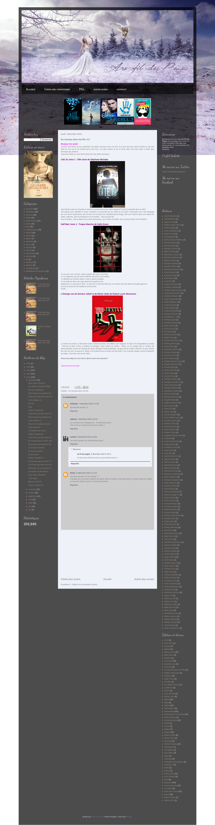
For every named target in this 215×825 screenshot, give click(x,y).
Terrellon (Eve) (170, 569)
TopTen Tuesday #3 (35, 458)
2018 (29, 367)
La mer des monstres (36, 448)
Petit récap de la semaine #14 (39, 417)
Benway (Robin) (170, 243)
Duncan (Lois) (169, 329)
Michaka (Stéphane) (172, 480)
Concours (168, 667)
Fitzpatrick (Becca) (171, 349)
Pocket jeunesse (170, 720)
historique (30, 241)
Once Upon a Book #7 (36, 383)
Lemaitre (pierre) (170, 447)
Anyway (167, 646)
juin (30, 506)
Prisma (167, 726)
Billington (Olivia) (170, 249)
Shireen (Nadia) (170, 551)
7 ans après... (33, 478)
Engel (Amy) (169, 338)
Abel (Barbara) (170, 219)
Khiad (72, 473)
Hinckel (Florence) (171, 397)
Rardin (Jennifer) (170, 509)
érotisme (29, 265)
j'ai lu (166, 780)
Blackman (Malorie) (171, 257)
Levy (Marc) (168, 450)
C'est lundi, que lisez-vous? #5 (40, 397)
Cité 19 (31, 403)
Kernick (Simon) (170, 427)
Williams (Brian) (170, 619)
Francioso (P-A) (170, 355)
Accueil (31, 89)
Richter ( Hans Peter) (172, 515)
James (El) (168, 409)
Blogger (129, 817)
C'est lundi (168, 661)
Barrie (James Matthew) (173, 240)
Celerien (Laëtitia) (171, 287)
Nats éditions (169, 708)
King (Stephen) (170, 429)
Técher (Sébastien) (171, 587)
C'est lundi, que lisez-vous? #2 (40, 465)
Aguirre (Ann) (169, 222)
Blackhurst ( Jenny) (171, 255)
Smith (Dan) (169, 560)
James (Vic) (168, 412)
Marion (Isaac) (170, 462)
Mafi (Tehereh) (170, 459)
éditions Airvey (170, 797)
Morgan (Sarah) (170, 486)
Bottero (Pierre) (170, 261)
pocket (166, 794)
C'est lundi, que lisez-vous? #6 (44, 299)
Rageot (167, 729)
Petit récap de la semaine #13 (39, 444)
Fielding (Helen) (170, 344)
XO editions (168, 750)
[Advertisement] (107, 553)
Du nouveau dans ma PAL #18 (40, 441)
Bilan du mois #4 (34, 482)
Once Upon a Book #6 (36, 475)
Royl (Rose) (168, 530)
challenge (168, 759)
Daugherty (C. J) (170, 317)
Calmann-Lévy (170, 664)
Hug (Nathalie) (170, 400)
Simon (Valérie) (170, 554)
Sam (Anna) (169, 539)
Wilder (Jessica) (170, 616)
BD (27, 259)
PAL (82, 89)
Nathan (167, 705)
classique (29, 262)
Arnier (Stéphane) (171, 231)
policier (28, 239)
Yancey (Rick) (169, 625)
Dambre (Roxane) (171, 314)
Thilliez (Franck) (170, 578)
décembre (33, 380)
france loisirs (169, 774)
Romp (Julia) (169, 521)
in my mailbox (169, 777)
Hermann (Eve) (170, 394)
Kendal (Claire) (170, 424)
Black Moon (168, 655)
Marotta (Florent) (170, 465)
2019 (29, 363)
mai (30, 510)
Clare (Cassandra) (171, 299)
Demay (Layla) (170, 320)
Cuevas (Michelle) (171, 311)
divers (166, 768)
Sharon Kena (169, 738)
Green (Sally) (169, 373)
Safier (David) (169, 536)
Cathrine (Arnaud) (171, 284)
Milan (166, 703)
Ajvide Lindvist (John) (172, 225)
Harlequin (168, 676)
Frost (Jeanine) (170, 358)
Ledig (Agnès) (169, 444)
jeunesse (29, 209)
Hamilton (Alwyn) (171, 379)
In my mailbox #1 (34, 420)
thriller (28, 218)
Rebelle (167, 732)
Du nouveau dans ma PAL (78, 391)
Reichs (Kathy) (170, 513)
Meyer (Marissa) (170, 477)
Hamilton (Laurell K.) (172, 382)
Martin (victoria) (170, 468)
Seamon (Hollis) (170, 545)
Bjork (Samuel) (170, 252)
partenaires (101, 89)
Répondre (74, 411)
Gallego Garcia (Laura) (173, 361)
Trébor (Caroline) (171, 584)
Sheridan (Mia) (170, 548)
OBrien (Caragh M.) (172, 495)
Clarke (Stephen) (171, 302)
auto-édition (168, 753)
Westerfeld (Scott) (171, 613)
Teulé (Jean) (169, 572)
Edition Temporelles (172, 673)
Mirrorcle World (97, 817)
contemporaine (31, 230)
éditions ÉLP (169, 800)
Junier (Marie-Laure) (172, 418)
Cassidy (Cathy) (170, 275)
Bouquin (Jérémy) (171, 263)
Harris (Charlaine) (171, 385)
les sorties (168, 788)
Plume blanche (170, 717)
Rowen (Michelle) (171, 527)
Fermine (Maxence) (171, 341)
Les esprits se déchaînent (38, 472)
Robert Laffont (169, 735)
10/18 (166, 640)
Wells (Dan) (168, 610)
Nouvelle (29, 256)
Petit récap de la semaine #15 (39, 393)
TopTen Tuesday (170, 744)
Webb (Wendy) (170, 607)
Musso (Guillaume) (171, 492)
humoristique (31, 253)
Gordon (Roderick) (171, 364)
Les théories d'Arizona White (39, 386)
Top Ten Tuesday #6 (36, 390)
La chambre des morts (36, 431)
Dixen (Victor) (169, 326)
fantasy (29, 233)
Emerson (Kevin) (170, 335)
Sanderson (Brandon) (172, 542)
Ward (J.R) (168, 596)
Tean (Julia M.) (170, 566)
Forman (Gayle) (170, 352)
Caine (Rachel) (170, 272)
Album (28, 224)
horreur (29, 245)
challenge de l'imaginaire (174, 762)
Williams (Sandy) (170, 622)
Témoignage (31, 268)
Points (166, 723)
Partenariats (169, 711)
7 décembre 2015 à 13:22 (87, 419)
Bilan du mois (169, 652)
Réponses (77, 449)
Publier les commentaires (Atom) (84, 584)
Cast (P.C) (168, 281)
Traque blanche (34, 427)
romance (29, 215)
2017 (29, 370)
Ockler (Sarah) (170, 498)
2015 (29, 377)
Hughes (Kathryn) (171, 403)
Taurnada (168, 741)
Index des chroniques (57, 89)
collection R (168, 765)
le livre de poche (170, 786)
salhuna (73, 419)
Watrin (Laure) (169, 598)
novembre (33, 489)
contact (121, 89)
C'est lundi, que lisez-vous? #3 (40, 437)
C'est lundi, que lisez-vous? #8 (44, 285)
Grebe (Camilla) (170, 370)
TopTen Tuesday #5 (35, 410)
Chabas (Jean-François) (173, 290)
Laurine (73, 437)
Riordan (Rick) (170, 518)
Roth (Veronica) (170, 524)
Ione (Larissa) (169, 406)
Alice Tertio (168, 643)
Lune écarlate (169, 694)
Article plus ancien (144, 579)
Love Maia (168, 453)
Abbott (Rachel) (170, 216)
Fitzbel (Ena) (169, 346)
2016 (29, 374)
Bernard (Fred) (170, 246)
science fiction (31, 221)
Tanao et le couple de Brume (39, 424)
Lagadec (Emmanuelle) (173, 435)
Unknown (74, 404)
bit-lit (28, 227)
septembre (33, 496)
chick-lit (29, 250)
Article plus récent (70, 579)
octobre (32, 493)
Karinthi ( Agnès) (170, 421)
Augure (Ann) (169, 234)
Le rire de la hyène (35, 451)
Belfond (167, 649)
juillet (31, 503)
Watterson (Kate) (170, 604)
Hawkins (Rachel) (171, 388)
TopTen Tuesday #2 (35, 485)
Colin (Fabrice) (170, 308)
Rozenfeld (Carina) (171, 533)
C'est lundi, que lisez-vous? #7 (44, 313)
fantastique (30, 212)
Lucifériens (168, 688)
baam (166, 756)
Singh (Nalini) (169, 557)
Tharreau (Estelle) (171, 575)
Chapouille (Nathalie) (172, 293)
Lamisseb (168, 438)
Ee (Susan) (168, 332)
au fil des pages (83, 454)
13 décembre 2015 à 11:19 (86, 473)
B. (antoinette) (169, 237)
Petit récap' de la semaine (174, 714)
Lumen (167, 691)
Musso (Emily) (169, 489)
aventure (29, 247)
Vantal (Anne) (169, 590)
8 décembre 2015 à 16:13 (101, 454)
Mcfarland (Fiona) (171, 471)
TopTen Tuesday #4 (35, 434)
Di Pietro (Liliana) (171, 323)
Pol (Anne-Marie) (171, 507)
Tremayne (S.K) (170, 581)
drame (28, 236)
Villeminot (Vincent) (171, 592)
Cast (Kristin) (169, 278)
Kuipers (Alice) (170, 432)
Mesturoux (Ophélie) (172, 474)
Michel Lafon (169, 697)
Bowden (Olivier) (170, 266)
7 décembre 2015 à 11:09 (89, 404)
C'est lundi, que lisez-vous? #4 (40, 414)
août (30, 500)
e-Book (167, 771)
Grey (30, 407)
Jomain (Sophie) (170, 415)
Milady (166, 700)
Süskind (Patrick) (171, 563)
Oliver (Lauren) (170, 501)
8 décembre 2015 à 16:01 (87, 437)
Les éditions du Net (171, 685)
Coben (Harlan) (170, 305)
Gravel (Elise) (169, 367)
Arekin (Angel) (169, 228)
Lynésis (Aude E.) (171, 456)
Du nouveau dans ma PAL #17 (40, 461)
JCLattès (167, 682)
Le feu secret (33, 455)
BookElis (167, 658)
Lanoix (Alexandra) (171, 441)
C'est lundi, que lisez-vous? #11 (44, 342)
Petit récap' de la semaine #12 (40, 468)
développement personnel (36, 271)
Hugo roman (169, 679)
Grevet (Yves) (169, 376)
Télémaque (168, 747)
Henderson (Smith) (171, 391)
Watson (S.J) (169, 602)
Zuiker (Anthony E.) (171, 628)
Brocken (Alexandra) (172, 269)
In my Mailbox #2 (34, 400)
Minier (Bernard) (170, 483)
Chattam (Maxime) (171, 296)
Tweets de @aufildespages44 (173, 172)
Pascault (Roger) (170, 504)
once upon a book (171, 791)
